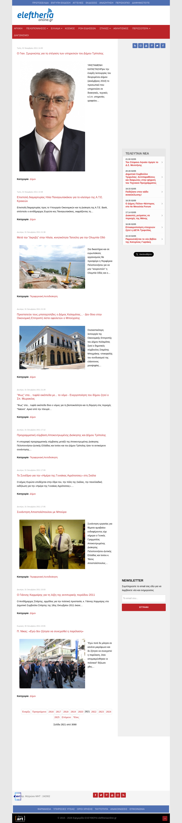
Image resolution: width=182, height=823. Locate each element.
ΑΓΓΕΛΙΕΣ (78, 2)
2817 (58, 711)
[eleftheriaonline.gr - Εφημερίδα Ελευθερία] (35, 15)
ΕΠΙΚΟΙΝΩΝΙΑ (137, 808)
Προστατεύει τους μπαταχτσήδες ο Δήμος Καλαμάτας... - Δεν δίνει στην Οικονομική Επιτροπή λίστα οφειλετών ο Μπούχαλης (62, 316)
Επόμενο (66, 716)
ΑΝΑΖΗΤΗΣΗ (106, 2)
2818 (65, 711)
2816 (51, 711)
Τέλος (76, 716)
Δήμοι (33, 179)
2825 (56, 716)
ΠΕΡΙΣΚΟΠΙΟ (123, 2)
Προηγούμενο (39, 711)
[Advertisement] (144, 363)
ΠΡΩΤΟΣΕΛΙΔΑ (40, 2)
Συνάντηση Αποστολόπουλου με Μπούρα (43, 511)
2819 (73, 711)
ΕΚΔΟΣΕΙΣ (91, 2)
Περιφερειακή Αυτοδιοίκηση (44, 296)
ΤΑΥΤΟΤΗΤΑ (101, 808)
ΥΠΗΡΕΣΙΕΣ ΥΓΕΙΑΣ (64, 808)
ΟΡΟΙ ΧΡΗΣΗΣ (85, 808)
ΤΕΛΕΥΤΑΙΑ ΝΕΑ (137, 153)
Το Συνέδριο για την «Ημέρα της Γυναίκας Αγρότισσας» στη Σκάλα (59, 475)
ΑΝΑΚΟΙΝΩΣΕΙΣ (118, 808)
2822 (93, 711)
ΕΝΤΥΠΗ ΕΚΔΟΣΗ (60, 2)
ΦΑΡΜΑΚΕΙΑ (44, 808)
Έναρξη (26, 711)
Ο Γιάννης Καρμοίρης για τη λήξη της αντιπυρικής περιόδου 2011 (58, 594)
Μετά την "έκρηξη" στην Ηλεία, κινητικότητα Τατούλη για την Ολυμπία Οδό (63, 237)
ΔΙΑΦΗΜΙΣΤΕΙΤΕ (141, 2)
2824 (108, 711)
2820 (80, 711)
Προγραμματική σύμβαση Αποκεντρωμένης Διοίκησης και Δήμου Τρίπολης (64, 434)
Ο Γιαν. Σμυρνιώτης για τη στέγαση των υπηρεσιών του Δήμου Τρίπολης (63, 53)
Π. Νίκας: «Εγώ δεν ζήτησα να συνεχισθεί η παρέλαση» (52, 630)
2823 (101, 711)
